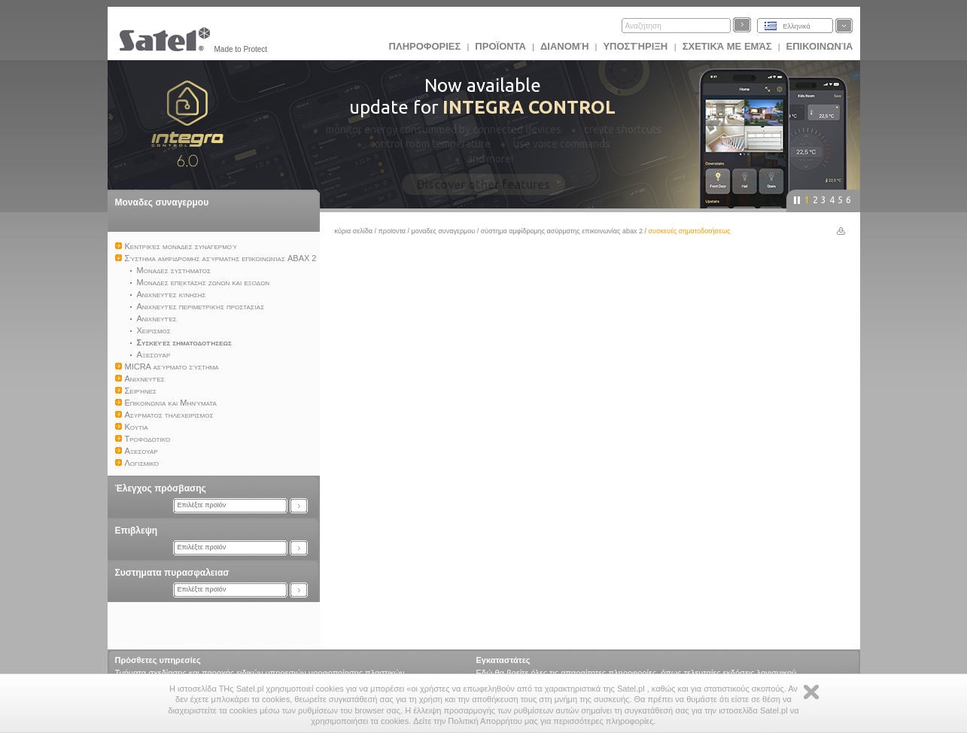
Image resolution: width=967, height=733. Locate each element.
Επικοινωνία (819, 46)
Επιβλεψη (136, 530)
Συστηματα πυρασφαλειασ (172, 572)
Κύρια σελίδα (354, 231)
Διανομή (564, 46)
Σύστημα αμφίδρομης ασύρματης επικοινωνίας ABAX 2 (562, 231)
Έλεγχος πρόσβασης (160, 488)
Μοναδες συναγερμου (162, 202)
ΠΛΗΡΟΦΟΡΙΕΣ (425, 46)
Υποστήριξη (636, 46)
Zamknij (811, 692)
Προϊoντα (500, 46)
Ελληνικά (796, 26)
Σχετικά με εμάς (727, 46)
